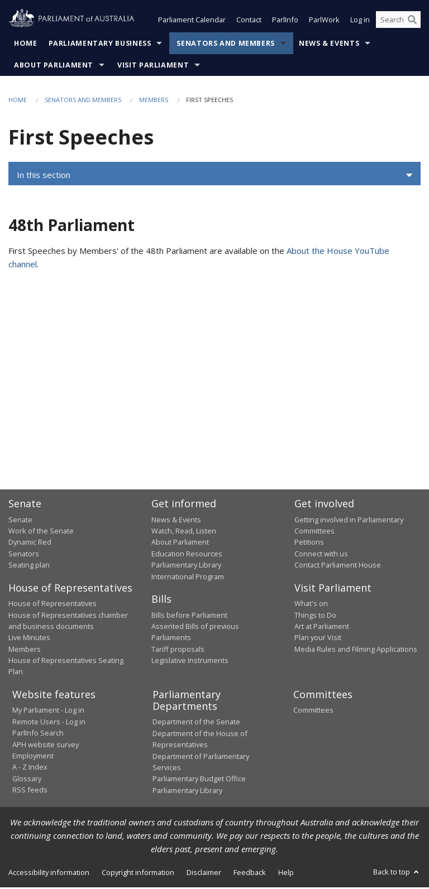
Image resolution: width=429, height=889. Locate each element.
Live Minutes (29, 638)
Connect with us (321, 555)
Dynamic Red (29, 543)
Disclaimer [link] (204, 873)
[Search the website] (398, 21)
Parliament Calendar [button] (192, 21)
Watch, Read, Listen (183, 532)
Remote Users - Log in (48, 723)
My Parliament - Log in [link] (48, 711)
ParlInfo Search (38, 734)
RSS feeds (29, 791)
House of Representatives (52, 604)
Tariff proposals (177, 650)
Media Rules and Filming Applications (355, 650)
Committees (313, 711)
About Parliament (53, 66)
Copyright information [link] (138, 873)
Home (25, 44)
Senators (23, 555)
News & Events (329, 44)
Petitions (309, 543)
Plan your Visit (317, 638)
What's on (311, 604)
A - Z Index (29, 768)
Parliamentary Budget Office (199, 780)
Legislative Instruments (189, 661)
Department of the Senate (196, 723)
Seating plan (29, 566)
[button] (214, 176)
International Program (187, 578)
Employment (33, 757)
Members (153, 101)
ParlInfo (285, 21)
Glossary (26, 780)
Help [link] (286, 873)
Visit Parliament (153, 66)
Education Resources (186, 555)
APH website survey (45, 746)
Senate (20, 521)
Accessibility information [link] (48, 873)
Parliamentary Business (100, 44)
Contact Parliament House (337, 566)
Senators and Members (226, 44)
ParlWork (324, 21)
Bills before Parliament (189, 616)
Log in (360, 21)
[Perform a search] (412, 21)
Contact (248, 21)
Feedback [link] (249, 873)
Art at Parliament (321, 627)
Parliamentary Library (186, 566)
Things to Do (315, 616)
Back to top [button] (397, 873)
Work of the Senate (41, 532)
